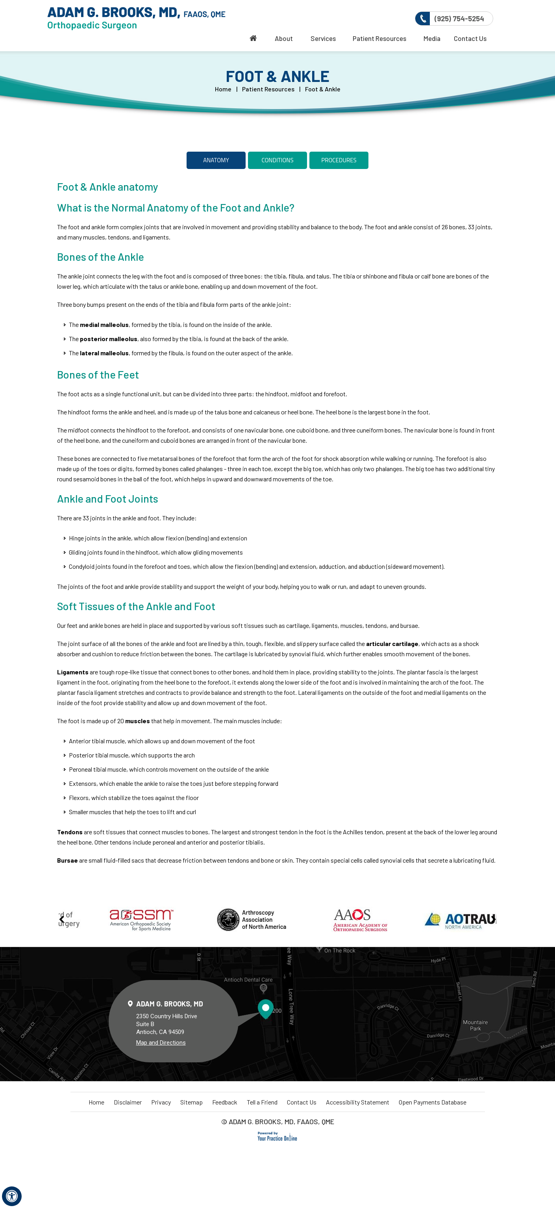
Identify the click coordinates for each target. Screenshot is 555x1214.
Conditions (277, 160)
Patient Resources (379, 38)
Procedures (338, 160)
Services (323, 38)
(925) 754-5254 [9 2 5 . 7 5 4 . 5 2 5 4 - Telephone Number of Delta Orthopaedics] (459, 18)
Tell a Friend (262, 1102)
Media (432, 38)
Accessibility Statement (357, 1102)
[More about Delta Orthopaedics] (136, 18)
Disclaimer (128, 1102)
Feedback (224, 1102)
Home (223, 89)
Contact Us (470, 38)
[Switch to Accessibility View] (12, 1196)
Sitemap (191, 1102)
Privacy (161, 1102)
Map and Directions (161, 1042)
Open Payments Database (432, 1102)
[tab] (216, 160)
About (284, 38)
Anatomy (216, 160)
